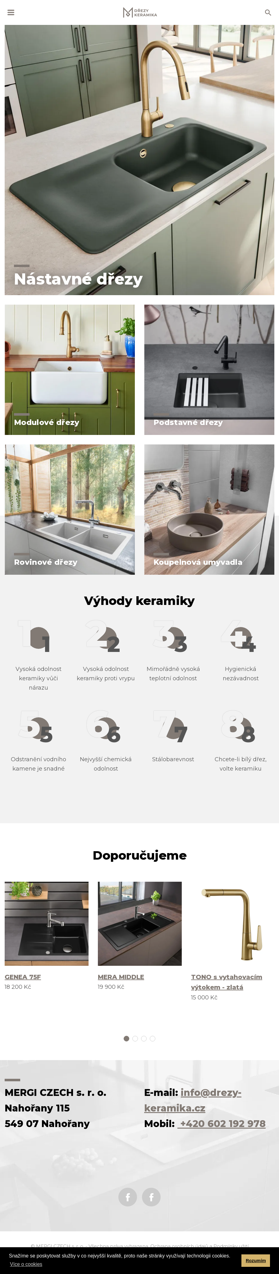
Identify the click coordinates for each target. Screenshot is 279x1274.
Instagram (151, 1197)
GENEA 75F (23, 977)
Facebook (127, 1197)
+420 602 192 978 (221, 1124)
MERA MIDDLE (121, 977)
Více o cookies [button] (26, 1264)
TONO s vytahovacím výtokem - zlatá (226, 982)
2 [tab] (135, 1038)
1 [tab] (126, 1038)
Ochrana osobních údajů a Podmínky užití (199, 1246)
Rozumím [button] (256, 1260)
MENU (11, 12)
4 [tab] (152, 1038)
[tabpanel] (46, 937)
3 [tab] (144, 1038)
